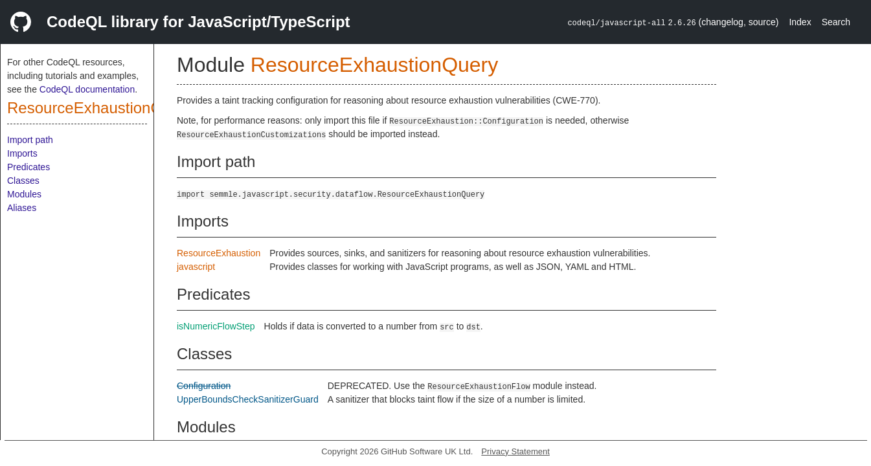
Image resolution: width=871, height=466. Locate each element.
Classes (23, 180)
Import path (30, 140)
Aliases (21, 208)
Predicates (28, 167)
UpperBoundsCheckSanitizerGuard (248, 399)
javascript (196, 266)
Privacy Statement (515, 451)
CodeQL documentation (87, 89)
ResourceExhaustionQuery (100, 107)
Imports (22, 153)
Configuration (204, 386)
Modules (24, 194)
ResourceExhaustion (218, 253)
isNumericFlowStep (216, 326)
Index (800, 22)
